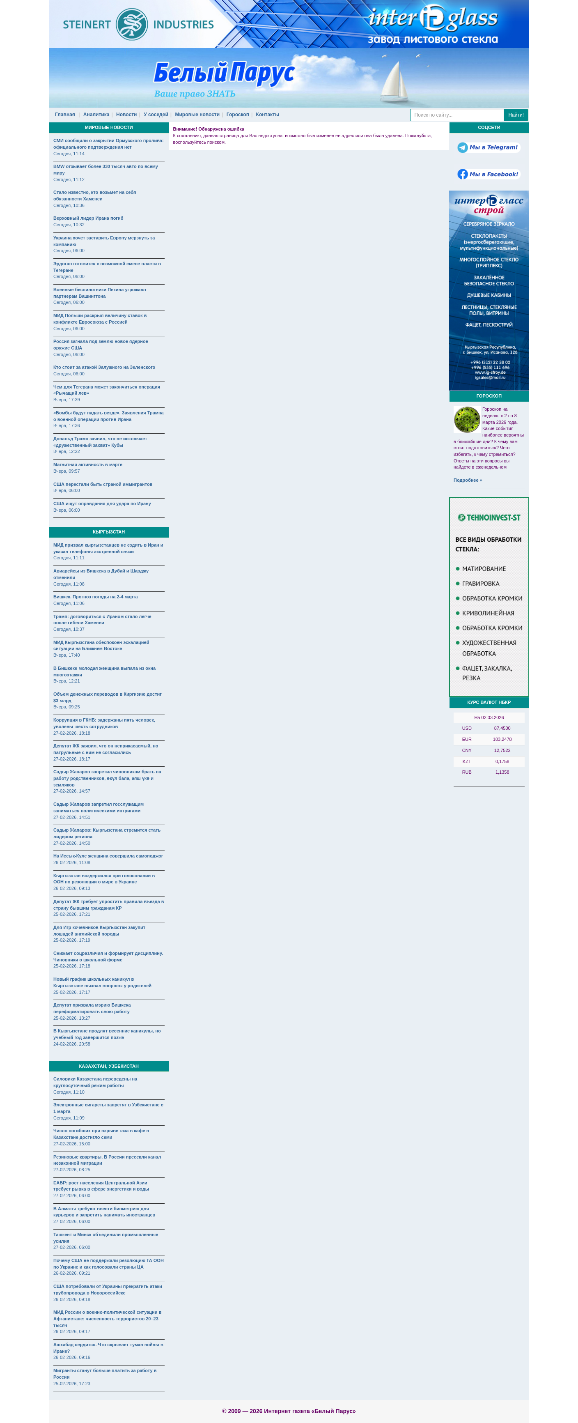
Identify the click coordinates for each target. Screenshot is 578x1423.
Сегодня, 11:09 (69, 1117)
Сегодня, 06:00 (69, 250)
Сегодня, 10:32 (69, 224)
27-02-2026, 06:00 (71, 1195)
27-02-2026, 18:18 (71, 733)
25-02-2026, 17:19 (71, 940)
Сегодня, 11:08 (69, 584)
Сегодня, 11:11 (69, 557)
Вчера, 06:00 (66, 490)
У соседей (156, 114)
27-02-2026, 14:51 (71, 817)
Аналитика (96, 114)
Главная (65, 114)
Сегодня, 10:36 (69, 205)
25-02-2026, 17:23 (71, 1383)
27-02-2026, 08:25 (71, 1169)
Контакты (268, 114)
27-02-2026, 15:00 (71, 1143)
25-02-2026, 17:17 (71, 992)
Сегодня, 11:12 (69, 179)
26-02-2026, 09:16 (71, 1357)
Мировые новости (197, 114)
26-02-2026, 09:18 (71, 1299)
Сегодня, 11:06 (69, 603)
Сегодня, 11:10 (69, 1092)
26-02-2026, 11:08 (71, 862)
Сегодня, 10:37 (69, 629)
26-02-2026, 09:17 (71, 1331)
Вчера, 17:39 (66, 399)
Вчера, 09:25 (66, 706)
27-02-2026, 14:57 (71, 791)
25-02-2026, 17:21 (71, 914)
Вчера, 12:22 (66, 451)
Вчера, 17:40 (66, 655)
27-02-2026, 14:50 (71, 843)
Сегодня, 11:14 (69, 153)
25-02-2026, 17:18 (71, 965)
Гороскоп (238, 114)
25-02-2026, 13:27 (71, 1018)
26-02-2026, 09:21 (71, 1273)
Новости (126, 114)
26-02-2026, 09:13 (71, 888)
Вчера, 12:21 (66, 680)
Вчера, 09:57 (66, 471)
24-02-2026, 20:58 (71, 1043)
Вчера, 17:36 (66, 425)
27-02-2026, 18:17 (71, 758)
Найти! (516, 115)
